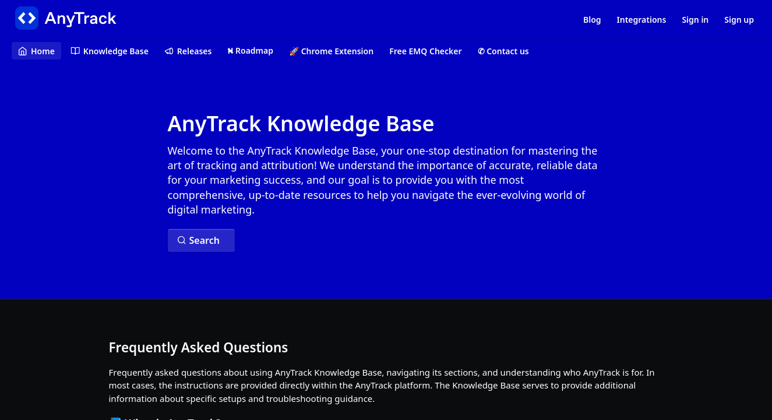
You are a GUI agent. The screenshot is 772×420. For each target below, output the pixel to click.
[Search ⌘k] (201, 240)
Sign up (739, 19)
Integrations (642, 19)
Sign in (695, 19)
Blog (592, 19)
